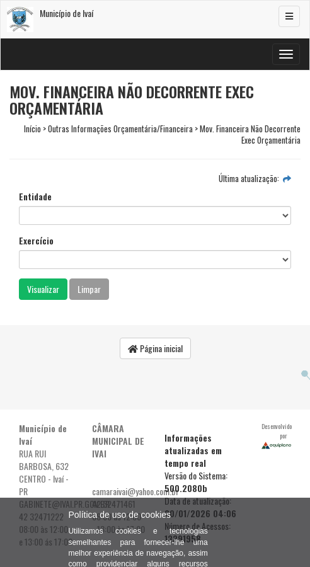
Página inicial (155, 348)
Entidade (35, 196)
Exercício (36, 240)
